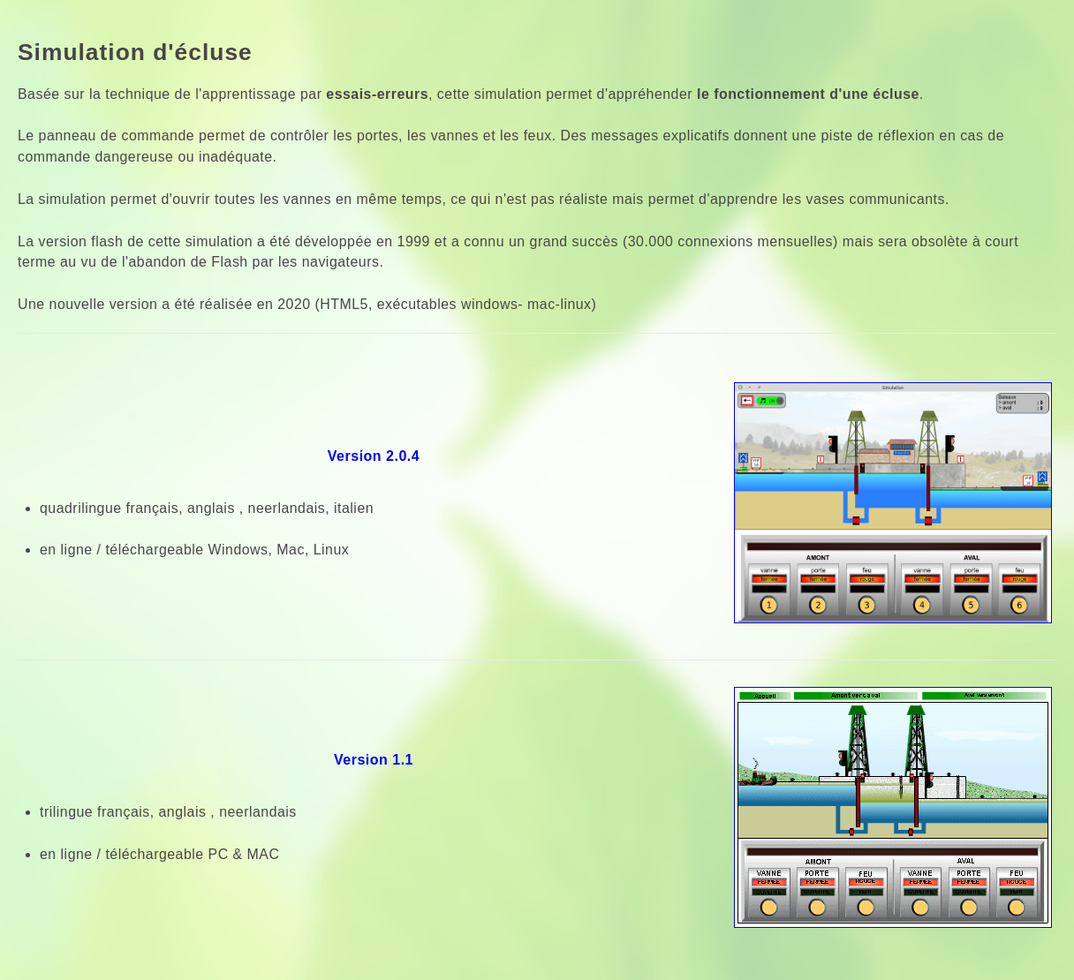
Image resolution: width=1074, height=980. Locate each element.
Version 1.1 (373, 759)
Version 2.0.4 (374, 456)
